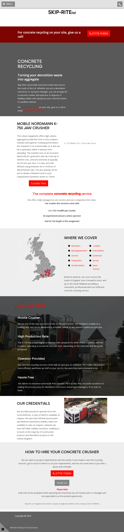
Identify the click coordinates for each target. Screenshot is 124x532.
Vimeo (93, 149)
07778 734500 (99, 33)
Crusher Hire (38, 183)
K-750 (67, 149)
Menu (7, 4)
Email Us (62, 482)
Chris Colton (81, 149)
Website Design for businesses (24, 527)
